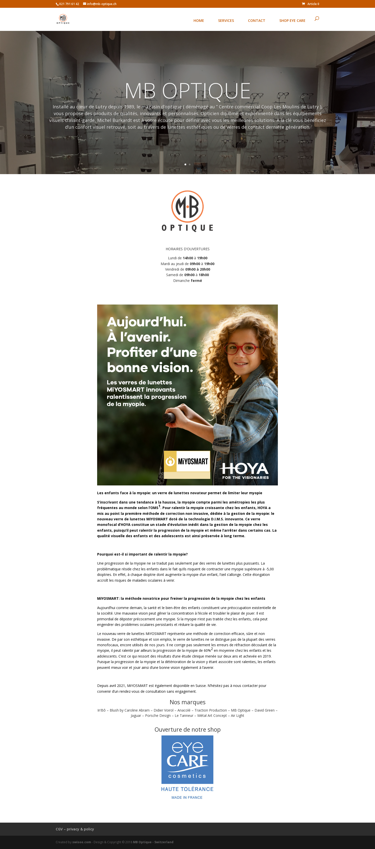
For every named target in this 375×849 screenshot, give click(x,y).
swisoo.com (81, 842)
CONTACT (256, 20)
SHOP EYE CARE (292, 20)
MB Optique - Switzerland (153, 842)
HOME (199, 20)
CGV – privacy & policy (75, 829)
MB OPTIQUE (187, 94)
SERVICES (226, 20)
